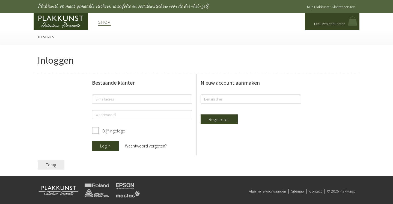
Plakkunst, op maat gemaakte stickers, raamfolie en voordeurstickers (123, 6)
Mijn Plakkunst (318, 6)
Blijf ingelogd (113, 131)
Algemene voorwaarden (267, 191)
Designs (46, 37)
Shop (104, 22)
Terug (51, 164)
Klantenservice (343, 6)
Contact (315, 191)
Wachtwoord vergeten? (146, 146)
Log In (105, 146)
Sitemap (297, 191)
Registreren (219, 119)
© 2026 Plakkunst (341, 191)
